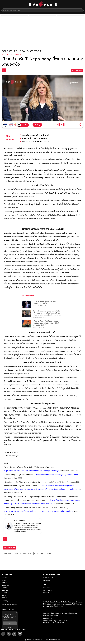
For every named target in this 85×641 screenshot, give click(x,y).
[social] (3, 633)
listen (5, 601)
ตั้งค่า (9, 627)
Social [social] (4, 580)
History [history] (4, 592)
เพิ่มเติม (5, 619)
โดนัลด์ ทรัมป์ (38, 553)
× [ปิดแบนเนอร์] (16, 613)
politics (7, 51)
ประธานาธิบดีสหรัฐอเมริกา (23, 553)
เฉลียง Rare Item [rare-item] (48, 578)
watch (46, 584)
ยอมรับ (10, 623)
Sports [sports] (4, 595)
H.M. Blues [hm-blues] (46, 580)
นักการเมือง (8, 553)
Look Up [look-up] (4, 598)
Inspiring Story (48, 590)
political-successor (27, 51)
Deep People (47, 588)
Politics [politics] (4, 578)
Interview (7, 574)
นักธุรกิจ (48, 553)
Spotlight (46, 592)
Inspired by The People (9, 604)
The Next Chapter (8, 609)
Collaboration (51, 574)
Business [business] (4, 583)
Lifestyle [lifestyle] (5, 590)
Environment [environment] (6, 585)
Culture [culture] (4, 588)
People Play (6, 607)
